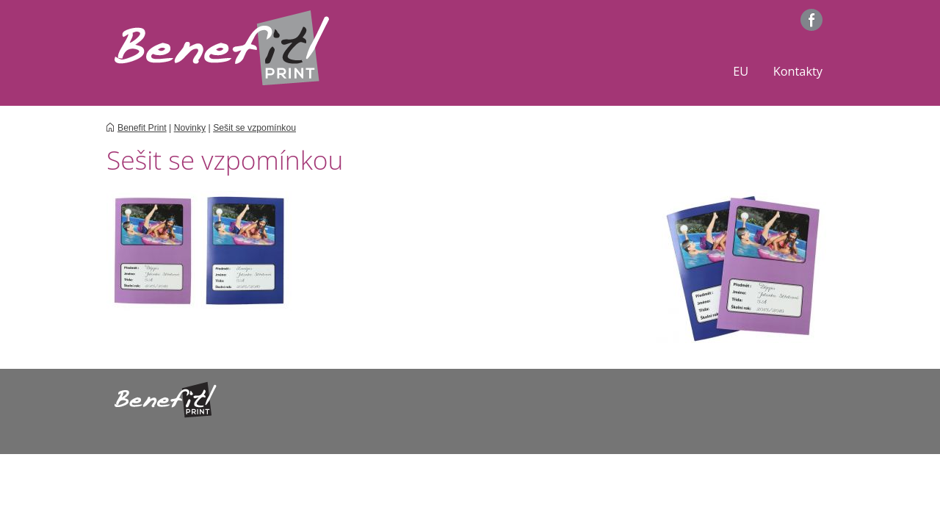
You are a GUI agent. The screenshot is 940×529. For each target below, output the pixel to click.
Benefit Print (142, 128)
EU (740, 71)
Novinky (190, 128)
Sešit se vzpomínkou (254, 128)
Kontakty (797, 71)
